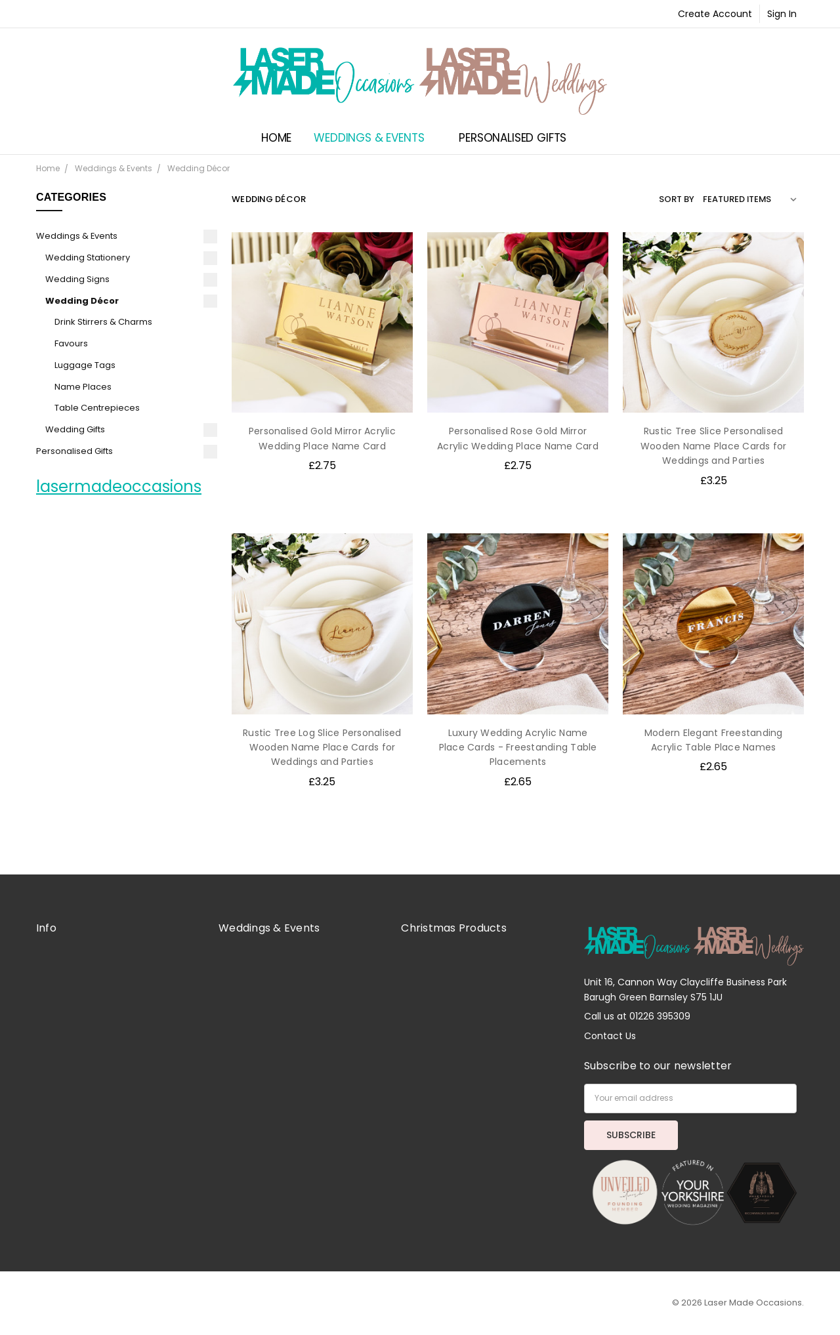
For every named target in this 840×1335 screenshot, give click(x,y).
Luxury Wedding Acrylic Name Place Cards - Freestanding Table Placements (518, 747)
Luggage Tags (85, 365)
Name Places (83, 386)
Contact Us (610, 1035)
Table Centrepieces (97, 407)
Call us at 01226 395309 (637, 1016)
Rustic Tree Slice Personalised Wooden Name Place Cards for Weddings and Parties (713, 445)
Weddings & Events (375, 138)
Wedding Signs (77, 279)
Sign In (782, 13)
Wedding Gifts (75, 429)
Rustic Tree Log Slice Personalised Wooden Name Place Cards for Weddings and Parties (322, 747)
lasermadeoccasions (118, 486)
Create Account (715, 13)
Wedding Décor (82, 301)
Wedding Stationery (87, 257)
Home (276, 138)
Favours (71, 343)
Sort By (676, 199)
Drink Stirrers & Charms (103, 322)
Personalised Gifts (519, 138)
